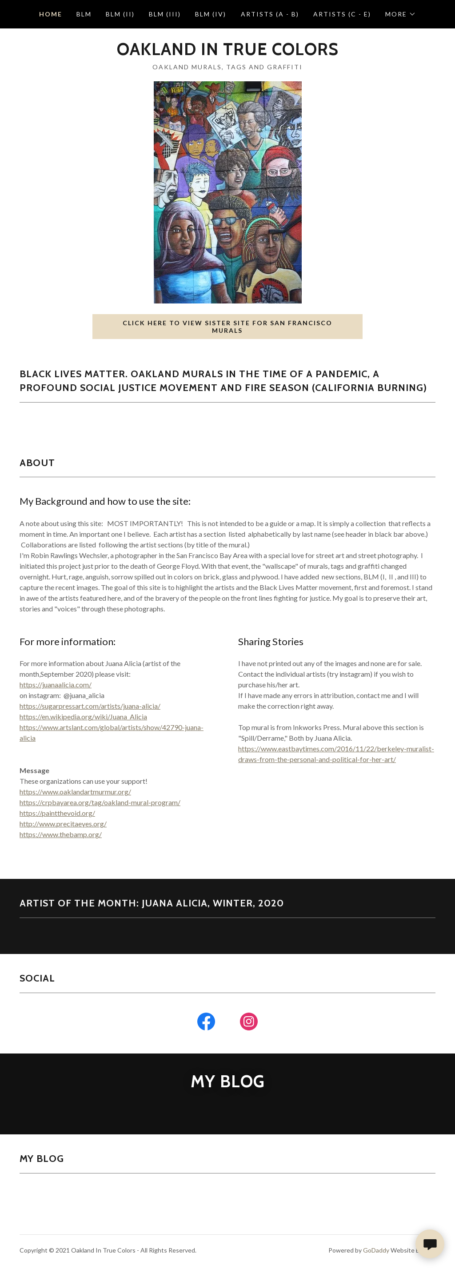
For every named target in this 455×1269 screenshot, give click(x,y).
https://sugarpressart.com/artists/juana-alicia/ (90, 706)
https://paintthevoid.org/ (57, 813)
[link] (228, 52)
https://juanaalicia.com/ (56, 684)
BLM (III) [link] (165, 14)
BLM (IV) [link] (210, 14)
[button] (400, 14)
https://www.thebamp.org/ (61, 834)
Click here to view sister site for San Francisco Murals (227, 326)
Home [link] (50, 14)
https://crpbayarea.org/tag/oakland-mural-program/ (100, 802)
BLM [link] (84, 14)
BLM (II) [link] (120, 14)
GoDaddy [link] (376, 1250)
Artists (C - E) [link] (342, 14)
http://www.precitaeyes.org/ (63, 823)
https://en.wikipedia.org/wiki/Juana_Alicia (83, 716)
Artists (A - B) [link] (270, 14)
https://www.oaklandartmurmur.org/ (75, 791)
